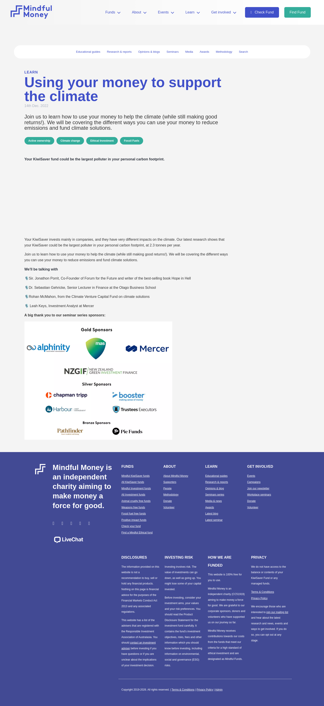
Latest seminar (214, 520)
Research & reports (216, 482)
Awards (209, 507)
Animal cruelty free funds (135, 501)
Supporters (169, 482)
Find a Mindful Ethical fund (136, 532)
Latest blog (211, 513)
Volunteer (168, 507)
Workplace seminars (259, 494)
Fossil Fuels (131, 140)
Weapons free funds (133, 507)
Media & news (213, 501)
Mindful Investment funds (136, 488)
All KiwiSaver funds (132, 482)
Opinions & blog (214, 488)
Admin (219, 689)
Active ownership (39, 140)
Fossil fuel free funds (133, 513)
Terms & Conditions (262, 591)
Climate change (70, 140)
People (167, 488)
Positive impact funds (133, 520)
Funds (110, 12)
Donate (167, 501)
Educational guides (216, 475)
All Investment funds (133, 494)
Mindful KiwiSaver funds (135, 475)
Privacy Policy (259, 598)
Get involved (221, 12)
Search (243, 51)
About (136, 12)
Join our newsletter (258, 488)
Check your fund (130, 526)
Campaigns (253, 482)
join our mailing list (277, 612)
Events (163, 12)
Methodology (170, 494)
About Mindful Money (175, 475)
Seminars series (214, 494)
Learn (190, 12)
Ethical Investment (102, 140)
